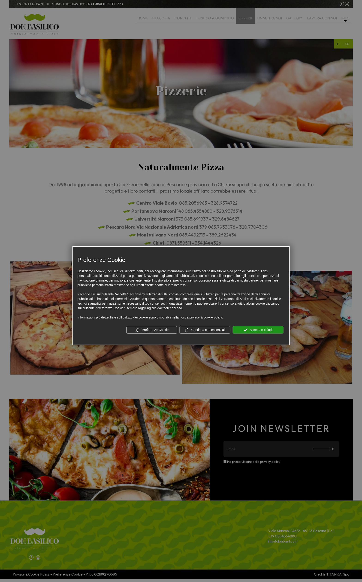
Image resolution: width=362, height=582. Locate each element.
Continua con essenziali (205, 330)
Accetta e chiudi (258, 330)
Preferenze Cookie (152, 330)
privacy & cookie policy (205, 317)
